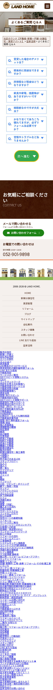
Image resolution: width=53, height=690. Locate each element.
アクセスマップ (8, 640)
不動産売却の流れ (9, 397)
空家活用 (27, 345)
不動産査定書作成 (9, 418)
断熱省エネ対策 (8, 590)
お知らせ (4, 624)
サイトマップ (27, 319)
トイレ (3, 497)
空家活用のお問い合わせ (12, 688)
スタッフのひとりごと (11, 620)
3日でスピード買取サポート (14, 400)
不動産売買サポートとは (12, 386)
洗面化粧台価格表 (9, 549)
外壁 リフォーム (8, 572)
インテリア (5, 481)
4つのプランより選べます (13, 670)
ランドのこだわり (9, 513)
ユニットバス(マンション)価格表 (16, 547)
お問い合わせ (27, 335)
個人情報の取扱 (8, 658)
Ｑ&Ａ (3, 379)
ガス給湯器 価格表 (9, 554)
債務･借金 (5, 422)
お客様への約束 (8, 527)
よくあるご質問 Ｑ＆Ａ (11, 674)
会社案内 (27, 324)
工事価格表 (5, 540)
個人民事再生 (7, 424)
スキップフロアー (9, 461)
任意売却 (4, 436)
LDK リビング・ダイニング (14, 484)
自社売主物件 (7, 356)
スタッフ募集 (27, 329)
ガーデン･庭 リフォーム (12, 568)
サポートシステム (9, 511)
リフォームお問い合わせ (12, 599)
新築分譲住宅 (27, 298)
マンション (5, 361)
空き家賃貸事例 (8, 677)
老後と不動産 (7, 443)
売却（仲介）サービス (11, 406)
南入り (3, 465)
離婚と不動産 (7, 445)
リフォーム (27, 308)
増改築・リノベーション (12, 577)
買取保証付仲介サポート (12, 404)
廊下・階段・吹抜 (9, 486)
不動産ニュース (8, 604)
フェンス (4, 474)
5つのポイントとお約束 (12, 665)
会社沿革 (4, 633)
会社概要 (4, 631)
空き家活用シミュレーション (14, 668)
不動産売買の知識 (9, 388)
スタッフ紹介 (7, 643)
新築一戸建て (7, 354)
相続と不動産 (7, 440)
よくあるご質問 (8, 654)
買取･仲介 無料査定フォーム (14, 420)
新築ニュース (6, 613)
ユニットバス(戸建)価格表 (13, 545)
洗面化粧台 (5, 499)
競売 (2, 431)
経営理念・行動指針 (10, 636)
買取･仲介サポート (9, 395)
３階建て (4, 456)
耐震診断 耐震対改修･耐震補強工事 (18, 584)
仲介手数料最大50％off (11, 409)
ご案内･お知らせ (8, 622)
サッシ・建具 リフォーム (12, 574)
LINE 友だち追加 (27, 340)
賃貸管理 (27, 303)
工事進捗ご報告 (8, 615)
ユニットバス (7, 493)
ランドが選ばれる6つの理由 (14, 663)
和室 (2, 502)
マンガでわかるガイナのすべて (15, 593)
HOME (27, 293)
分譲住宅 (4, 606)
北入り (3, 463)
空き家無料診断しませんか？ (14, 681)
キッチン (4, 488)
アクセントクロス (9, 490)
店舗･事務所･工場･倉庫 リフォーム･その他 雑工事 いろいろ (25, 564)
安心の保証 (5, 534)
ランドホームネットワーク (13, 531)
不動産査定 (5, 411)
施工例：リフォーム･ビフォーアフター (19, 556)
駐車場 (3, 472)
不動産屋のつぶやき (10, 608)
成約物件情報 (7, 611)
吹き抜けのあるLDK (10, 459)
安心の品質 (5, 515)
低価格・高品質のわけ (11, 529)
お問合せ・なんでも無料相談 (14, 415)
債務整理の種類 (8, 427)
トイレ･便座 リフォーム (12, 581)
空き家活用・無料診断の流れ (14, 683)
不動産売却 (5, 372)
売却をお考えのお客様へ (12, 384)
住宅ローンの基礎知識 (11, 518)
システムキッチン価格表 (12, 543)
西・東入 (4, 468)
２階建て (4, 454)
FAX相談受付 (6, 413)
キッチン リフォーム (10, 559)
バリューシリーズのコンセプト (16, 524)
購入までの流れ (8, 506)
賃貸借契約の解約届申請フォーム (17, 368)
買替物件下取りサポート (12, 402)
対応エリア (5, 686)
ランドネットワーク (10, 381)
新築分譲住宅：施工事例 (12, 452)
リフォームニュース (10, 618)
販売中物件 (5, 352)
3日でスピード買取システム (14, 377)
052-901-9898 (16, 254)
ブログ (27, 314)
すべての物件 (6, 359)
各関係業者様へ (8, 390)
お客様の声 (5, 649)
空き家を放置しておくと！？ (14, 672)
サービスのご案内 (9, 375)
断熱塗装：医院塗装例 (11, 597)
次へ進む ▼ (26, 156)
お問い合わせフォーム (21, 233)
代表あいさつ (7, 638)
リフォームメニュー (10, 538)
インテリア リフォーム (11, 579)
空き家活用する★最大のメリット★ (18, 661)
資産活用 (4, 393)
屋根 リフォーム (8, 561)
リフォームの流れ (9, 536)
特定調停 (4, 429)
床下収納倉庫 (7, 495)
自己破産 (4, 434)
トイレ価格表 (7, 552)
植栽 (2, 479)
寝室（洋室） (7, 504)
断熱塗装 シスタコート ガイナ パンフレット (23, 595)
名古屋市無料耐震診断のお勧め (16, 586)
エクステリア (7, 470)
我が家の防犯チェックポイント (16, 588)
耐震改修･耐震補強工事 (12, 570)
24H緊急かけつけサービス (13, 365)
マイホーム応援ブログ (11, 602)
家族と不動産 (7, 438)
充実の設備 (5, 509)
